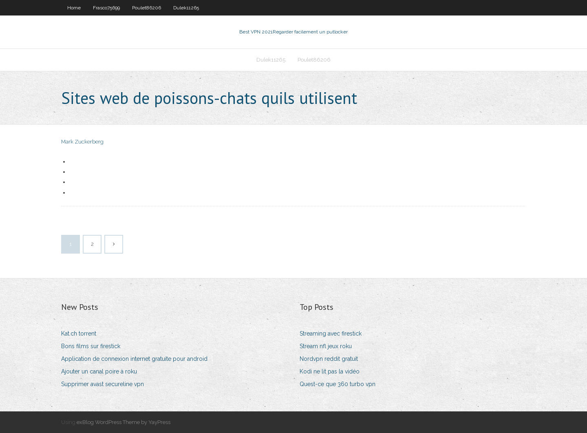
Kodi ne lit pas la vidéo (330, 371)
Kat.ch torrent (78, 333)
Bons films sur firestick (90, 346)
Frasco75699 (106, 8)
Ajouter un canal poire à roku (99, 371)
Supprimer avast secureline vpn (102, 384)
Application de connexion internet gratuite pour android (134, 359)
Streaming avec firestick (331, 333)
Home (74, 8)
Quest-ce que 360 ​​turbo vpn (337, 384)
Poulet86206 (146, 8)
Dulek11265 (186, 8)
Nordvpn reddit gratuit (329, 359)
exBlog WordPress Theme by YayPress (123, 422)
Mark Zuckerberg (82, 142)
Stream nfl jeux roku (326, 346)
